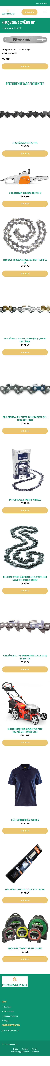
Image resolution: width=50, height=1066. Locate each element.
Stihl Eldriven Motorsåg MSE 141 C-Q (25, 193)
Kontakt (25, 1049)
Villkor (34, 1049)
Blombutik (29, 12)
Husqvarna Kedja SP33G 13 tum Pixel (25, 499)
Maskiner (16, 49)
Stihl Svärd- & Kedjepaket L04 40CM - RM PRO (25, 889)
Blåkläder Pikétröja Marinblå (25, 820)
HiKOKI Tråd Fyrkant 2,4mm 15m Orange (25, 948)
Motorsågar (26, 49)
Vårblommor (9, 1011)
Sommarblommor (11, 1016)
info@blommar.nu (42, 3)
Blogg (6, 1020)
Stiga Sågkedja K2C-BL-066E (25, 142)
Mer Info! (25, 66)
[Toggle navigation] (45, 12)
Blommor (7, 1007)
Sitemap (35, 1051)
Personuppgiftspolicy (20, 1051)
